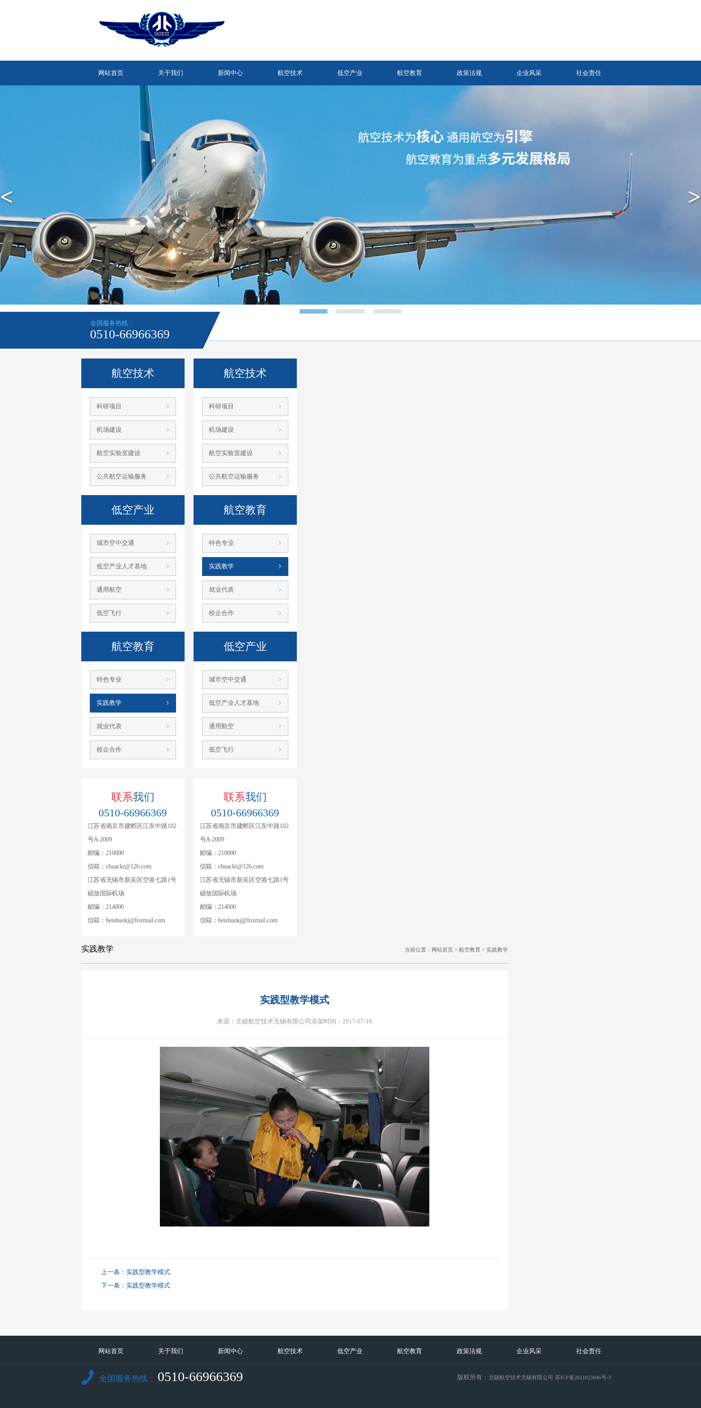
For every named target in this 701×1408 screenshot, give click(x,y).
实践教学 (109, 703)
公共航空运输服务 (122, 476)
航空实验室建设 (119, 453)
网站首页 (110, 73)
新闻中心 (230, 73)
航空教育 (409, 73)
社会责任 (588, 73)
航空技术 (290, 73)
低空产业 (349, 73)
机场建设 (109, 429)
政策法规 (469, 73)
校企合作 (109, 749)
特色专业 (109, 679)
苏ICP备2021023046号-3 (583, 1377)
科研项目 (109, 406)
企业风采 (529, 73)
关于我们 (170, 73)
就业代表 (109, 726)
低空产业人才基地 (122, 566)
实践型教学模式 (148, 1272)
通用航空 (109, 589)
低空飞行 (109, 613)
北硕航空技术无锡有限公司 (521, 1377)
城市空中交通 (115, 543)
